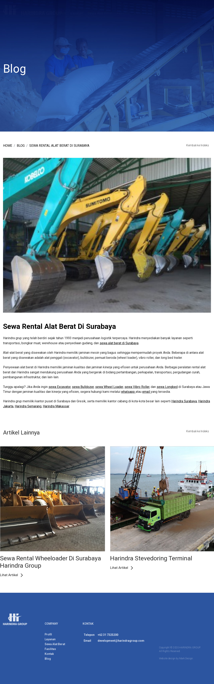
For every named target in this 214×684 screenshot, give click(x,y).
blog (21, 146)
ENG (193, 12)
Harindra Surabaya (184, 401)
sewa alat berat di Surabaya (119, 343)
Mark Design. (186, 660)
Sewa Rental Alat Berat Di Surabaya (59, 146)
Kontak (150, 13)
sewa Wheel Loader (109, 387)
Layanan (77, 13)
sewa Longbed (167, 387)
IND (205, 12)
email (146, 392)
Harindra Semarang (28, 406)
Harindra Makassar (56, 406)
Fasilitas (123, 13)
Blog (137, 13)
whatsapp (128, 392)
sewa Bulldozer (83, 387)
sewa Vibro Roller (136, 387)
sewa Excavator (59, 387)
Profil (62, 13)
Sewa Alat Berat (99, 13)
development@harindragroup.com (121, 642)
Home (7, 146)
